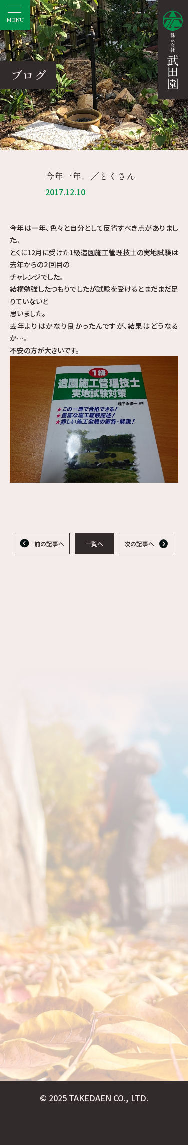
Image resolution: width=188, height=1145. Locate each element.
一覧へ (94, 543)
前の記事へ (49, 543)
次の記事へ (139, 543)
